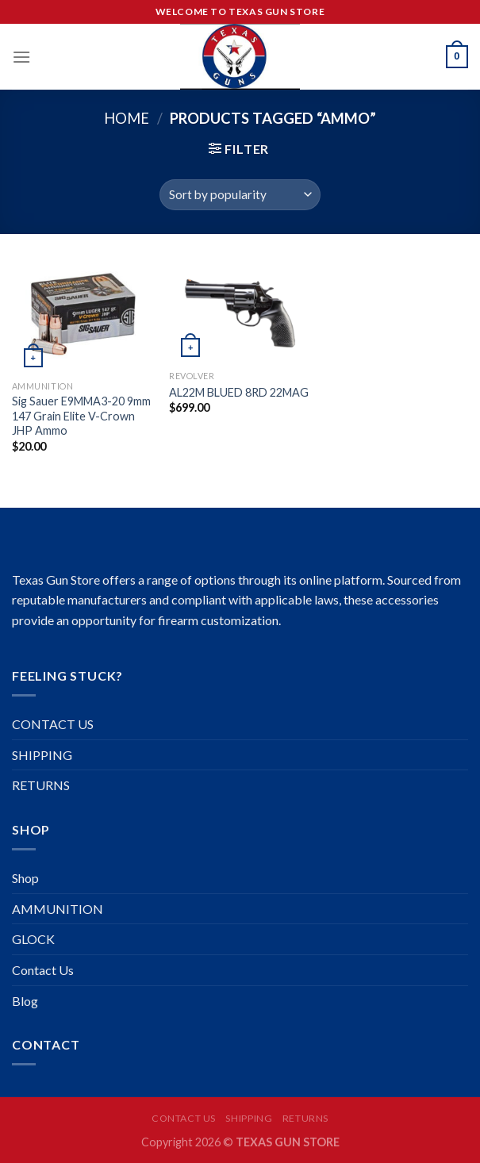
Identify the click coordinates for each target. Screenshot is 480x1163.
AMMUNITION (57, 908)
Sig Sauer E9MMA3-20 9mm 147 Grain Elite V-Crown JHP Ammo (81, 415)
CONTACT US (53, 723)
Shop (25, 877)
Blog (25, 1000)
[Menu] (21, 56)
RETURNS (41, 785)
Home (126, 118)
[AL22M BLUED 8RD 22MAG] (240, 310)
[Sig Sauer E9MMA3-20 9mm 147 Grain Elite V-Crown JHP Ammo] (83, 315)
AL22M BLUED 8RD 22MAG (239, 392)
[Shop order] (240, 194)
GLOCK (33, 938)
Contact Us (43, 969)
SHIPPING (42, 754)
